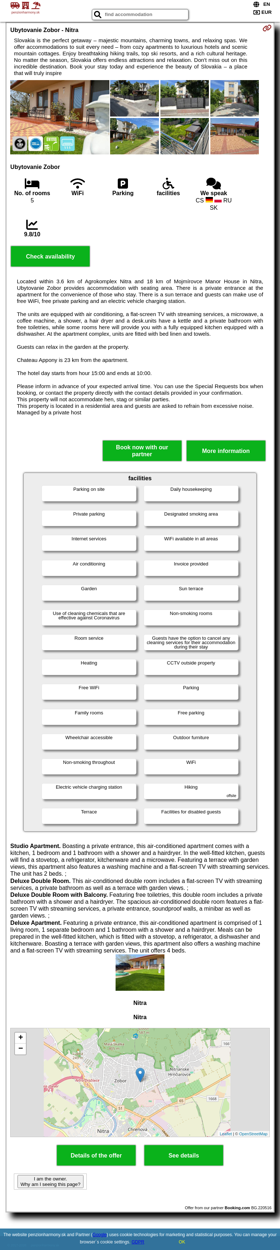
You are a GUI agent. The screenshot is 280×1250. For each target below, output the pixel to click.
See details (183, 1155)
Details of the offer (96, 1155)
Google (100, 1234)
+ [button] (20, 1038)
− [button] (20, 1049)
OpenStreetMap (253, 1134)
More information (226, 451)
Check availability (50, 256)
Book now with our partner (142, 450)
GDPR (138, 1242)
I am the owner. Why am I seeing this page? (50, 1181)
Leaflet (226, 1134)
